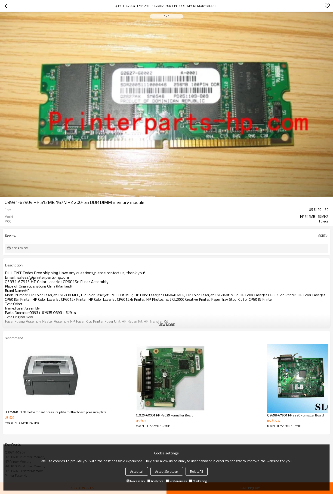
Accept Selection (166, 471)
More (322, 235)
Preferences (176, 480)
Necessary (135, 480)
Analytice (155, 480)
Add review (20, 248)
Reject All (196, 471)
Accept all (136, 471)
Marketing (198, 480)
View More (166, 324)
